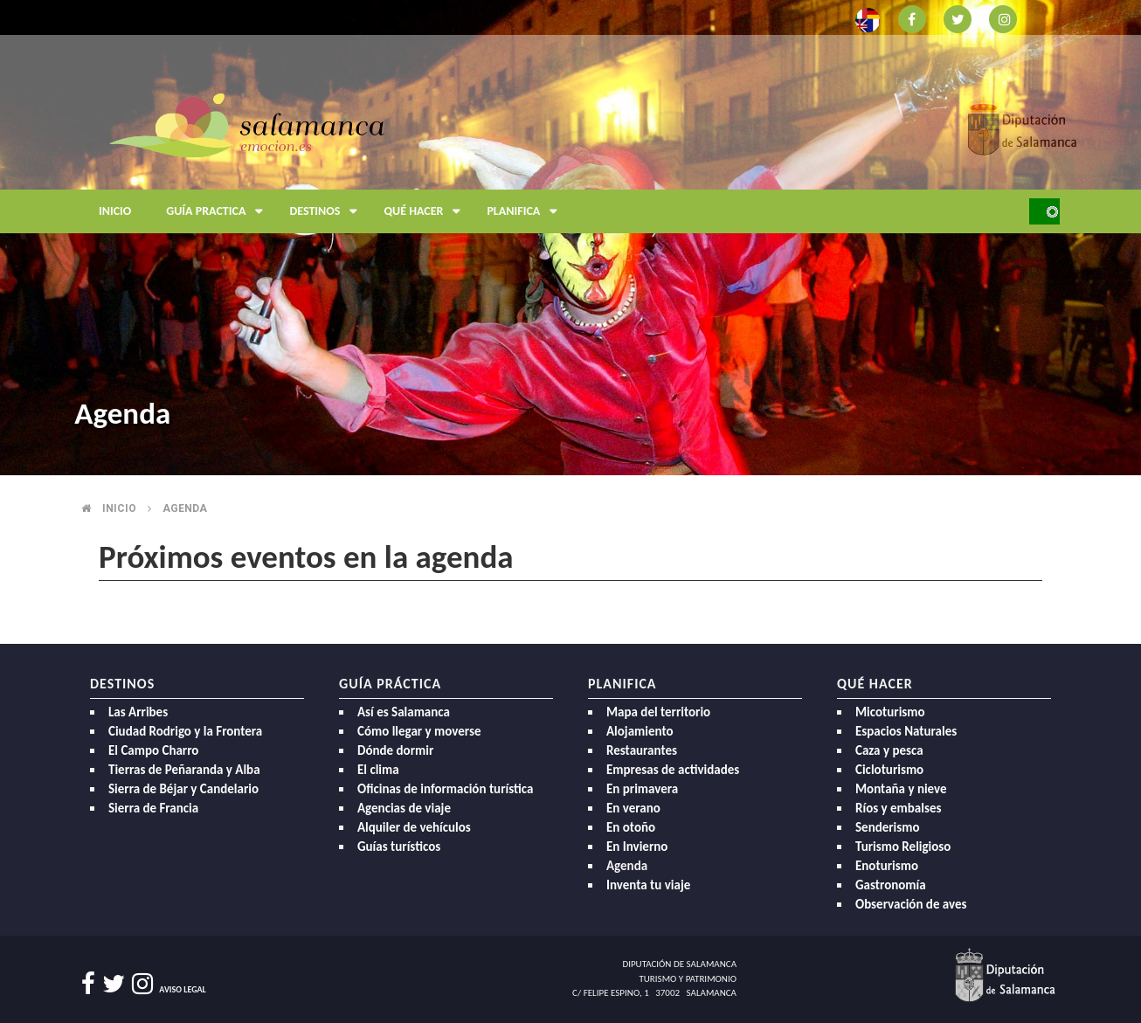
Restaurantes (641, 750)
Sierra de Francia (153, 808)
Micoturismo (890, 712)
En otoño (630, 827)
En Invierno (636, 846)
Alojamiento (640, 731)
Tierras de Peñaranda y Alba (184, 770)
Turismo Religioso (903, 846)
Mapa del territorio (658, 712)
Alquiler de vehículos (414, 827)
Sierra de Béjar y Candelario (183, 789)
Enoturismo (886, 866)
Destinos (327, 211)
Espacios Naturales (906, 731)
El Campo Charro (153, 750)
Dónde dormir (395, 750)
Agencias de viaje (404, 808)
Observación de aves (911, 904)
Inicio (115, 211)
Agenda (185, 508)
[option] (570, 237)
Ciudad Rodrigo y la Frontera (185, 731)
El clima (378, 770)
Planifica (526, 211)
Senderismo (887, 827)
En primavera (642, 789)
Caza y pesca (889, 750)
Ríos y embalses (898, 808)
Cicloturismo (889, 770)
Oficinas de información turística (445, 789)
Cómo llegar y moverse (419, 731)
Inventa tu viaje (648, 885)
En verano (633, 808)
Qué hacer (426, 211)
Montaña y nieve (901, 789)
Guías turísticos (398, 846)
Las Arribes (138, 712)
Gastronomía (890, 885)
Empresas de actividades (672, 770)
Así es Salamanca (403, 712)
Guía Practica (219, 211)
